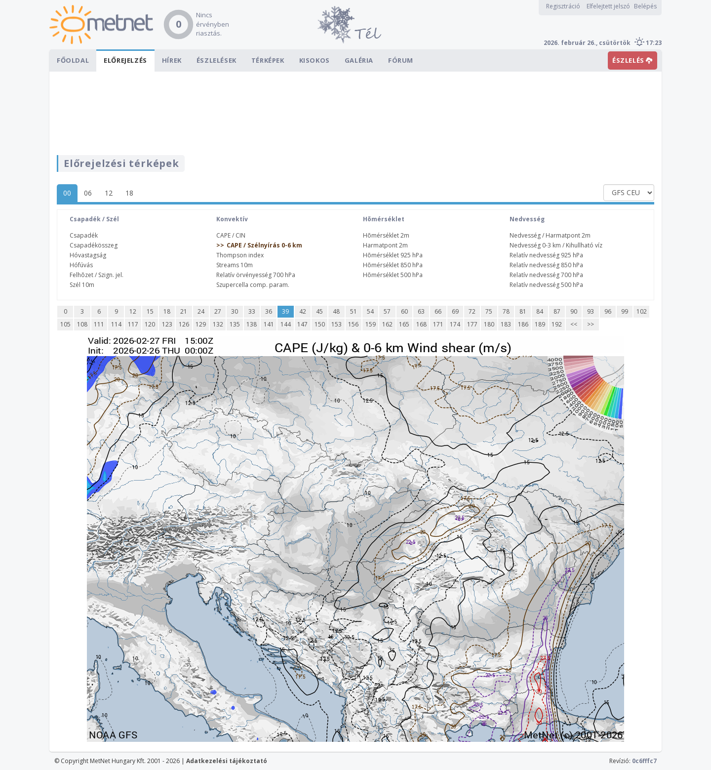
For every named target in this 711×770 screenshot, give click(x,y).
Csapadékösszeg (94, 245)
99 (624, 311)
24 (201, 311)
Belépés (645, 6)
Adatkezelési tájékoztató (226, 761)
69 (455, 311)
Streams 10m (234, 265)
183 (506, 324)
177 (472, 324)
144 (285, 324)
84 (539, 311)
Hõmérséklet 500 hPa (393, 275)
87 (556, 311)
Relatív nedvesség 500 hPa (546, 285)
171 (438, 324)
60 (404, 311)
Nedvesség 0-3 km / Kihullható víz (556, 245)
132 (218, 324)
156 (353, 324)
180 (489, 324)
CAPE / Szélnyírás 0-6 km (264, 245)
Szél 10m (82, 285)
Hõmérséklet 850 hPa (393, 265)
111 (99, 324)
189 (540, 324)
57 (387, 311)
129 (201, 324)
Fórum (400, 60)
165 (404, 324)
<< (573, 324)
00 (67, 193)
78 (506, 311)
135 (235, 324)
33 (251, 311)
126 (184, 324)
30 (234, 311)
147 (302, 324)
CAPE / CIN (230, 235)
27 (217, 311)
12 (109, 193)
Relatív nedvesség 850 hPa (546, 265)
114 (116, 324)
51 (353, 311)
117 (133, 324)
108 (82, 324)
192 (557, 324)
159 (370, 324)
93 (590, 311)
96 (607, 311)
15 (150, 311)
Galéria (359, 60)
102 (641, 311)
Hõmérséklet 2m (386, 235)
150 (320, 324)
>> (590, 324)
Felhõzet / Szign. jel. (96, 275)
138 (251, 324)
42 (302, 311)
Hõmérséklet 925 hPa (393, 255)
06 (88, 193)
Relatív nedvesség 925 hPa (546, 255)
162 (387, 324)
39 (285, 311)
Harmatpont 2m (385, 245)
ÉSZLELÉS (632, 60)
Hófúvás (81, 265)
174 (455, 324)
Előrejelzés (125, 60)
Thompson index (240, 255)
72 (472, 311)
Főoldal (73, 60)
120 (150, 324)
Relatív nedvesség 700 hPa (546, 275)
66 (437, 311)
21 (183, 311)
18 (129, 193)
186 (523, 324)
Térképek (267, 60)
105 (65, 324)
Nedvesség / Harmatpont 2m (550, 235)
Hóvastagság (88, 255)
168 (421, 324)
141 (269, 324)
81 (522, 311)
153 (336, 324)
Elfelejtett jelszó (608, 6)
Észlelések (217, 60)
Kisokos (314, 60)
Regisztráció (563, 6)
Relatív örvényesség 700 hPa (255, 275)
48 (336, 311)
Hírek (172, 60)
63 (421, 311)
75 (488, 311)
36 (268, 311)
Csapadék (84, 235)
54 (370, 311)
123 (167, 324)
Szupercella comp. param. (252, 285)
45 (319, 311)
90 (573, 311)
